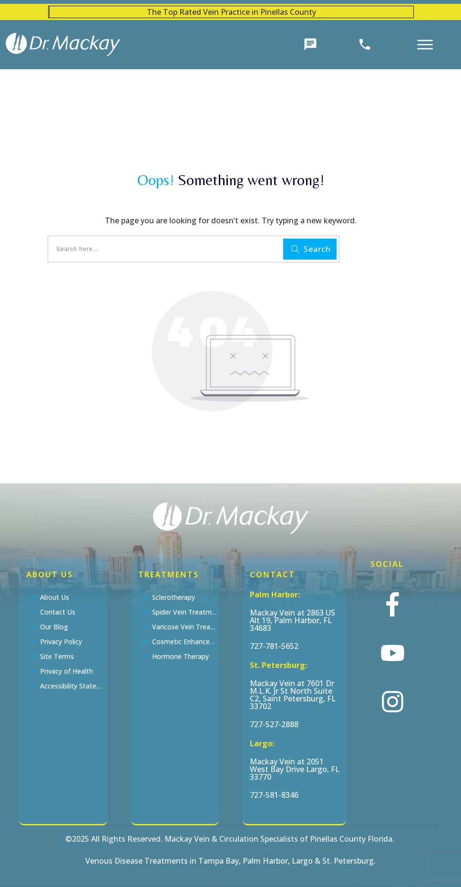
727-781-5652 (274, 646)
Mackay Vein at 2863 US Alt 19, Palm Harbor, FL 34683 (292, 620)
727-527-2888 (274, 724)
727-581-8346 (274, 795)
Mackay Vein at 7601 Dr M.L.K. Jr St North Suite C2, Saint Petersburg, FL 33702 (293, 694)
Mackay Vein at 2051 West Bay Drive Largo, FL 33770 (294, 769)
